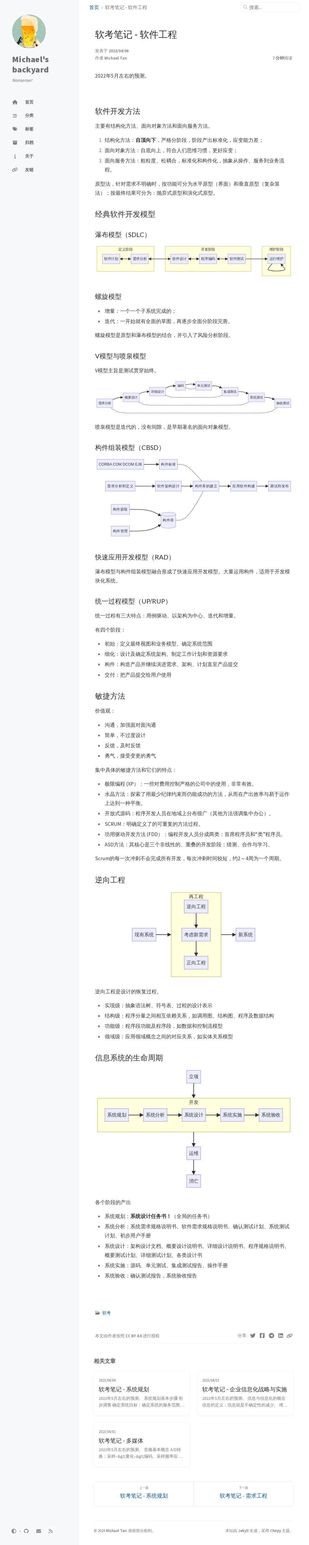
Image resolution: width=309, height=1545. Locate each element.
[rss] (50, 1531)
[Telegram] (271, 1336)
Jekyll (243, 1530)
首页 (94, 7)
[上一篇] (144, 1493)
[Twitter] (253, 1336)
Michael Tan (115, 58)
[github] (26, 1531)
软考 (106, 1313)
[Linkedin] (280, 1336)
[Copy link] (289, 1336)
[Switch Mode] (14, 1531)
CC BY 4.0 (134, 1335)
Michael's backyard (30, 64)
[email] (38, 1531)
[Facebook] (262, 1336)
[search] (273, 7)
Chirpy (275, 1530)
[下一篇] (244, 1493)
